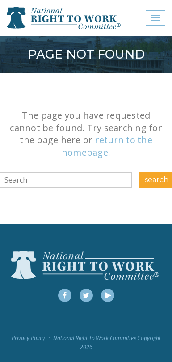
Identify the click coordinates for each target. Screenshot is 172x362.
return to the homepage (107, 146)
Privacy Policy (28, 338)
